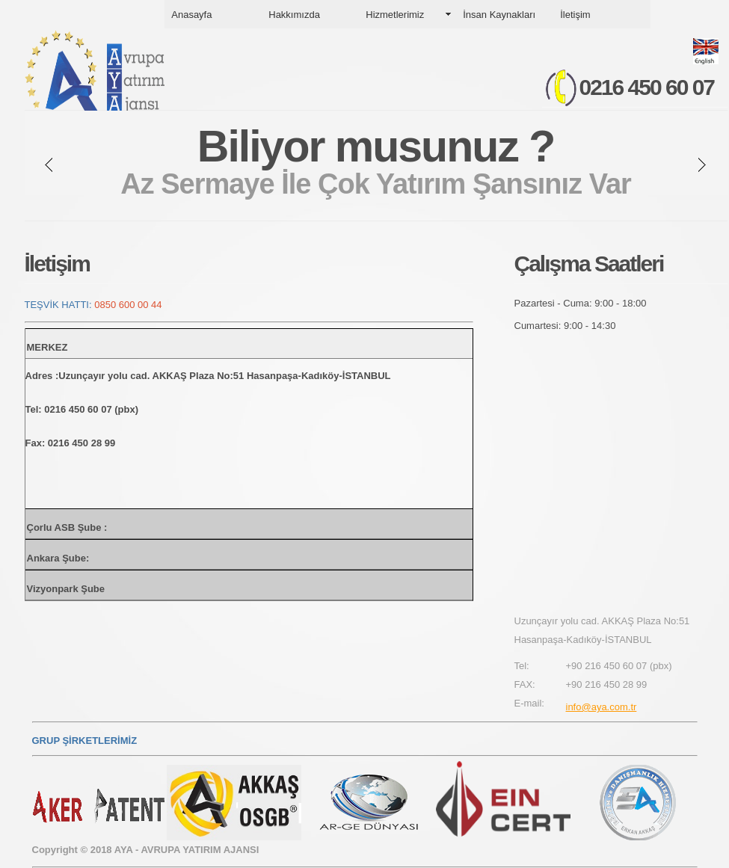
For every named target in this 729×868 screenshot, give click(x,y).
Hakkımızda (294, 14)
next (702, 165)
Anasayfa (191, 14)
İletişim (575, 14)
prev (48, 165)
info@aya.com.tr (601, 706)
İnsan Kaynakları (499, 14)
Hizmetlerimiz (395, 14)
